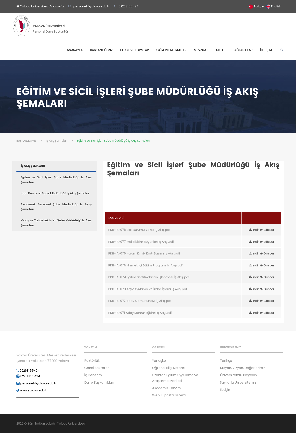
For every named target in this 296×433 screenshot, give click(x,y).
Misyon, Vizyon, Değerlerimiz (242, 367)
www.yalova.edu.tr (32, 390)
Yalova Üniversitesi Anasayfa (40, 6)
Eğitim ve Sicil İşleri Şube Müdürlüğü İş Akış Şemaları (193, 169)
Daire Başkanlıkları (99, 382)
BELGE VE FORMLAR (134, 50)
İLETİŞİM (266, 50)
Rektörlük (92, 360)
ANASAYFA (75, 50)
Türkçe (259, 6)
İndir (254, 230)
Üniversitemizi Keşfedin (238, 375)
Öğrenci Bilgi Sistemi (168, 367)
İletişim (225, 389)
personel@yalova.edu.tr (36, 383)
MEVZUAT (201, 50)
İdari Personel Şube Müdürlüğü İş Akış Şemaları (55, 193)
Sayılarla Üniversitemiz (238, 382)
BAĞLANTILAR (242, 50)
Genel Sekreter (96, 367)
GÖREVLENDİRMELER (171, 50)
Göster (267, 230)
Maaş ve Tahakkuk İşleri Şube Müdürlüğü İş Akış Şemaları (56, 222)
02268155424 (27, 370)
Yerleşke (159, 360)
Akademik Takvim (166, 388)
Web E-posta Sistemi (169, 395)
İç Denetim (93, 375)
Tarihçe (226, 360)
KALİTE (220, 50)
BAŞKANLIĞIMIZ (101, 50)
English (276, 6)
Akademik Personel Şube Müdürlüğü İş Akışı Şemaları (56, 206)
